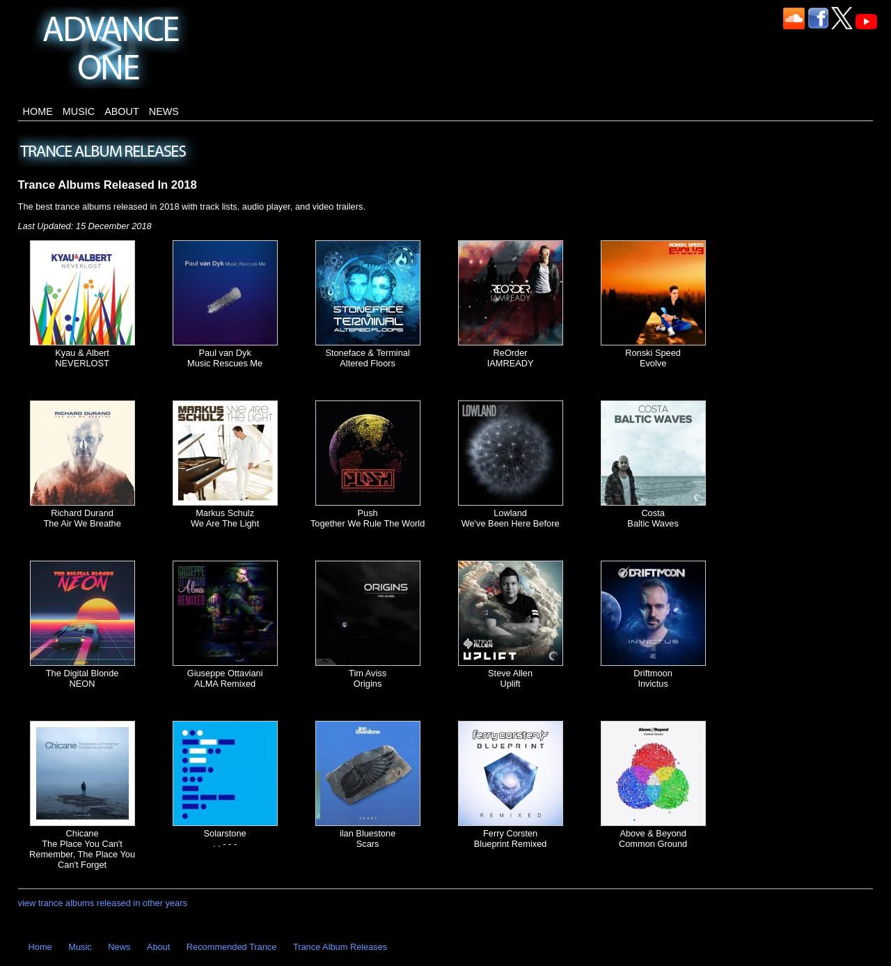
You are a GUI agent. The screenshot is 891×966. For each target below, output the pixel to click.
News (164, 111)
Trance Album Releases (340, 947)
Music (79, 111)
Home (38, 111)
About (121, 111)
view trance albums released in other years (102, 903)
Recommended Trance (231, 947)
